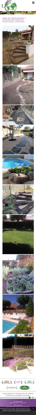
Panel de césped (19, 22)
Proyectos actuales (8, 22)
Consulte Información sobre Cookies (23, 410)
